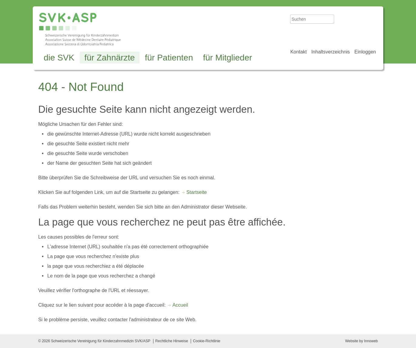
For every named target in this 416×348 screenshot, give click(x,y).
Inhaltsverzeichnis (330, 51)
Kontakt (298, 51)
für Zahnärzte (109, 57)
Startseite (196, 192)
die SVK (59, 57)
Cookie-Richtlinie (206, 341)
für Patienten (169, 57)
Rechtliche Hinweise (171, 341)
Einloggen (365, 51)
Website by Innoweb (361, 341)
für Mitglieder (227, 57)
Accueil (180, 305)
